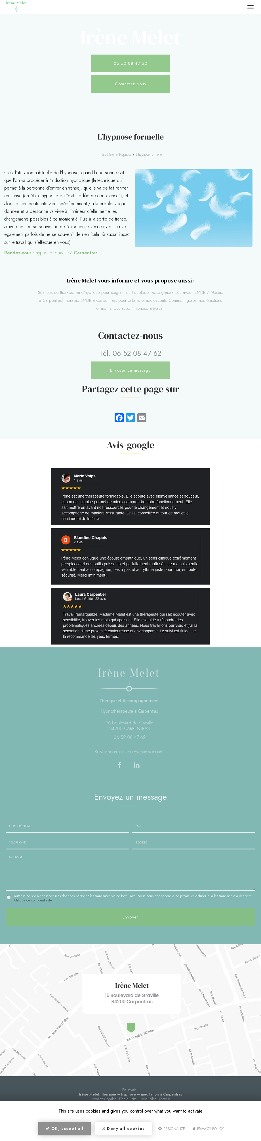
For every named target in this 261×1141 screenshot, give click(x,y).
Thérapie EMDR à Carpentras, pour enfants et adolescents (115, 300)
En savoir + (130, 1089)
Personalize (171, 1128)
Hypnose (125, 154)
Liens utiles (148, 1098)
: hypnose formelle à (51, 253)
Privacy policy (208, 1128)
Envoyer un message (130, 370)
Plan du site (127, 1098)
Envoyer (130, 917)
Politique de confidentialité (32, 900)
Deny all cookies (123, 1128)
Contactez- (130, 84)
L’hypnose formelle (149, 154)
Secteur (164, 1098)
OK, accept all (64, 1128)
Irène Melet (107, 154)
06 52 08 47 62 (131, 63)
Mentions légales (103, 1098)
